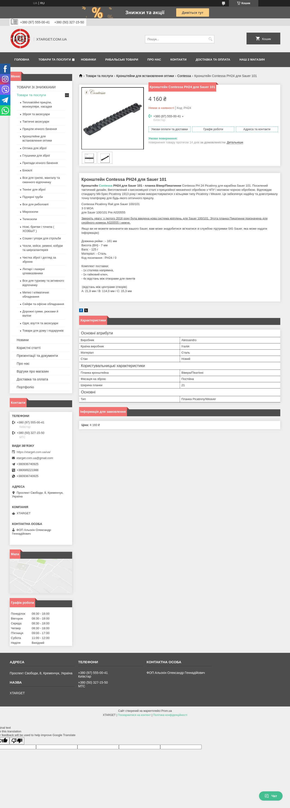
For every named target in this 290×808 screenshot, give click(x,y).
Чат (271, 796)
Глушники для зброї (36, 155)
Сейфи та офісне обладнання (43, 304)
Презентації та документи (37, 356)
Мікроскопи (30, 211)
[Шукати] (210, 39)
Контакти (178, 59)
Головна (21, 59)
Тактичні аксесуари (35, 121)
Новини (23, 340)
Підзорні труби (32, 197)
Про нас (154, 59)
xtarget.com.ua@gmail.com (34, 458)
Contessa (184, 76)
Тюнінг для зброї (34, 189)
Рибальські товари (121, 59)
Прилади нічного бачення (40, 163)
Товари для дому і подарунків (43, 330)
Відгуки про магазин (33, 371)
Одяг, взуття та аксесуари (40, 323)
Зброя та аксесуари (36, 114)
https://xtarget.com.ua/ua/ (34, 452)
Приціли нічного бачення (39, 129)
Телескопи (29, 219)
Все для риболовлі (35, 204)
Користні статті (28, 348)
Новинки (88, 59)
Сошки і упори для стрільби (41, 238)
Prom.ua (166, 710)
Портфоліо (25, 387)
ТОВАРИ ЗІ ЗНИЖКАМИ (36, 87)
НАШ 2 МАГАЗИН (252, 59)
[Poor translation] (16, 741)
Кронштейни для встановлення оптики (145, 76)
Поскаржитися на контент (134, 715)
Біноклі (27, 170)
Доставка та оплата (213, 59)
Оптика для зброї (34, 148)
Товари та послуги (54, 59)
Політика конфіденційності (170, 715)
